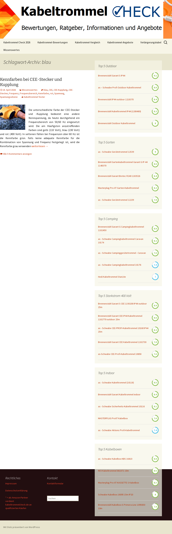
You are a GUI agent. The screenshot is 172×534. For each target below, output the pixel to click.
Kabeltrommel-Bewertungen (52, 42)
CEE (51, 89)
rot (51, 93)
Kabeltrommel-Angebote (120, 42)
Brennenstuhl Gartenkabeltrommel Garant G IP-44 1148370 (122, 164)
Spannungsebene (9, 96)
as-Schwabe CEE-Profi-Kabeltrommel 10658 (119, 353)
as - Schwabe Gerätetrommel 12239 (116, 199)
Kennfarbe (43, 93)
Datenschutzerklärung (16, 490)
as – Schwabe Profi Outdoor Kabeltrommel (119, 87)
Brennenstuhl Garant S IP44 (111, 75)
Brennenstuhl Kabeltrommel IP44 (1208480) (119, 111)
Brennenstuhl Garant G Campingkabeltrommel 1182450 (121, 228)
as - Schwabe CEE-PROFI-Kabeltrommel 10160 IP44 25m (123, 330)
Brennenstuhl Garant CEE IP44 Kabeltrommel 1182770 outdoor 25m (120, 317)
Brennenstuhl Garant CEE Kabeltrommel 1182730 (122, 342)
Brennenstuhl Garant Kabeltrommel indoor (119, 394)
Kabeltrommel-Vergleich (87, 42)
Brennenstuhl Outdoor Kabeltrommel (116, 123)
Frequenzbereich (28, 93)
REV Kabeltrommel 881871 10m (113, 470)
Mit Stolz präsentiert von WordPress (21, 527)
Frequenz (14, 93)
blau (46, 89)
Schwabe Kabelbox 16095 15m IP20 (115, 494)
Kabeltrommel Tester (34, 96)
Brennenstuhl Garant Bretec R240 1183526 (119, 175)
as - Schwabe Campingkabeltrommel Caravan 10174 (120, 240)
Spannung (59, 93)
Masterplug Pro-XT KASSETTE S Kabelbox (118, 482)
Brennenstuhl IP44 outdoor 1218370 (116, 99)
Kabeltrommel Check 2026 (16, 42)
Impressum (11, 483)
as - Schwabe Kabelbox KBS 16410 (115, 458)
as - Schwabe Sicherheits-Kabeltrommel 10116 (121, 406)
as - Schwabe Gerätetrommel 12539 (116, 151)
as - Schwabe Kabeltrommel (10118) (116, 382)
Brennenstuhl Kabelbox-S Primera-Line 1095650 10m (121, 506)
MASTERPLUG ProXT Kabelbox (113, 418)
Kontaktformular (55, 483)
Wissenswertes (11, 50)
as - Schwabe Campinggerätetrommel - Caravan (122, 252)
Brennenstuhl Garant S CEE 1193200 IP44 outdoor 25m (122, 305)
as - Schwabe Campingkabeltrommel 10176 (119, 264)
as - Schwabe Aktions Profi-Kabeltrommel (119, 430)
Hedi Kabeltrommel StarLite (112, 276)
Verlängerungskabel (150, 42)
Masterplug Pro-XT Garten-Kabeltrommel (118, 187)
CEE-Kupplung (61, 89)
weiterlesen (39, 146)
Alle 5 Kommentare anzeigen (17, 153)
